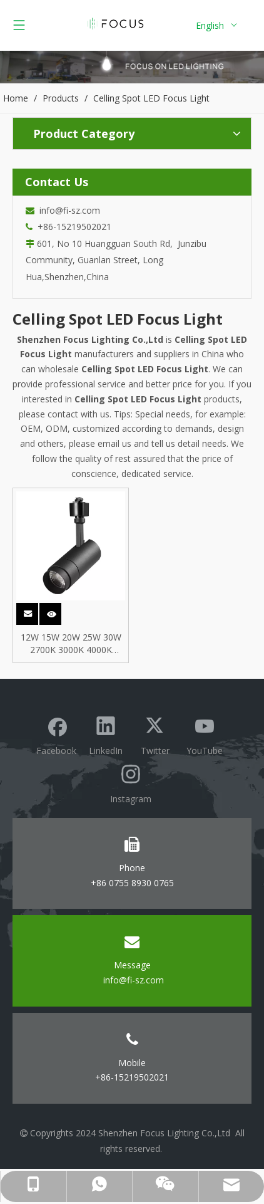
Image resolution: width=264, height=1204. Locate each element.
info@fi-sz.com (67, 210)
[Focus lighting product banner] (132, 66)
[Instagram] (131, 782)
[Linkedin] (106, 734)
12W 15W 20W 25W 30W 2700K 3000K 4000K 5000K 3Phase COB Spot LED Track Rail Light (71, 643)
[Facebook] (56, 734)
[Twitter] (155, 734)
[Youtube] (204, 734)
